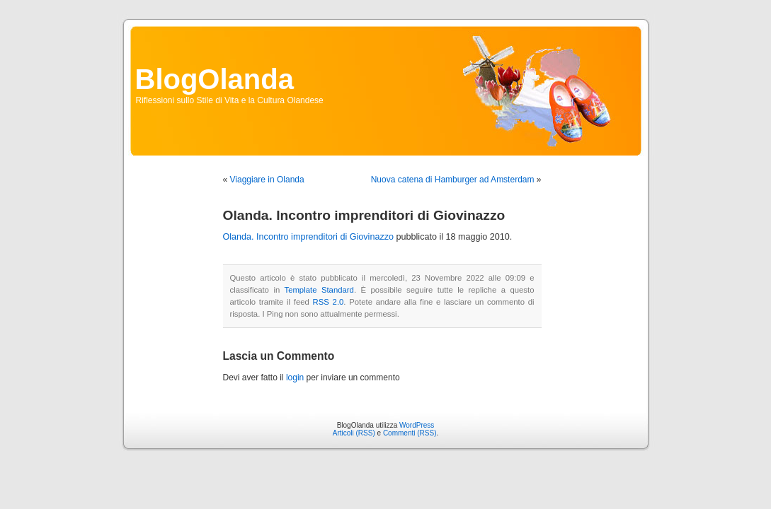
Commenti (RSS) (410, 433)
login (295, 377)
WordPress (416, 425)
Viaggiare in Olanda (267, 180)
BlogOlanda (214, 79)
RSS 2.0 (328, 302)
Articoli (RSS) (354, 433)
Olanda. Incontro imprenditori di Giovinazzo (308, 237)
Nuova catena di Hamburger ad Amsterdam (453, 180)
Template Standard (318, 290)
